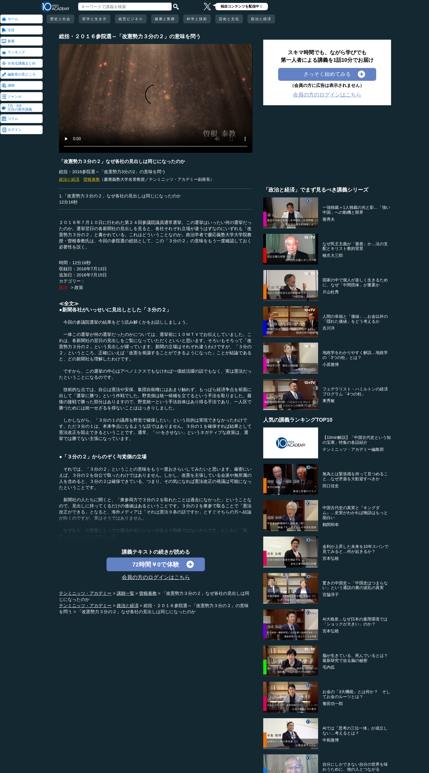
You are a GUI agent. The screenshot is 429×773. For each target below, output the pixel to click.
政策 (78, 287)
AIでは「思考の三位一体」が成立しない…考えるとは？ (355, 730)
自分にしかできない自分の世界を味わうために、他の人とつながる (355, 767)
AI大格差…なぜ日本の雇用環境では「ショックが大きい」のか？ (355, 621)
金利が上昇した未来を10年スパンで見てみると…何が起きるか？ (355, 549)
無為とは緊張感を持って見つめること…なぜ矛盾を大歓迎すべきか (355, 476)
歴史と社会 (60, 19)
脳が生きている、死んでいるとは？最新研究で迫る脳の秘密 (355, 658)
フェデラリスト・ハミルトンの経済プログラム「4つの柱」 (355, 391)
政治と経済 (261, 19)
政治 (63, 287)
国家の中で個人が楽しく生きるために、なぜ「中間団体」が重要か (355, 282)
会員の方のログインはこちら (156, 577)
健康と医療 (165, 19)
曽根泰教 (91, 179)
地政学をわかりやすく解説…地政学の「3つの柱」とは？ (355, 355)
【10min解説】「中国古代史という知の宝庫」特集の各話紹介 (356, 440)
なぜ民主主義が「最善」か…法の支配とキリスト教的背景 (355, 246)
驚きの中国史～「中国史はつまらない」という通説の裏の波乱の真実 (355, 585)
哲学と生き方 (94, 19)
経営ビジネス (130, 19)
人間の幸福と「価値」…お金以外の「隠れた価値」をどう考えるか (355, 319)
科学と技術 (197, 19)
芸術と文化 (229, 19)
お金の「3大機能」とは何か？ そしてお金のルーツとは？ (356, 694)
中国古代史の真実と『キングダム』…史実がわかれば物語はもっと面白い (355, 512)
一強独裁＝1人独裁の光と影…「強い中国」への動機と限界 (356, 210)
